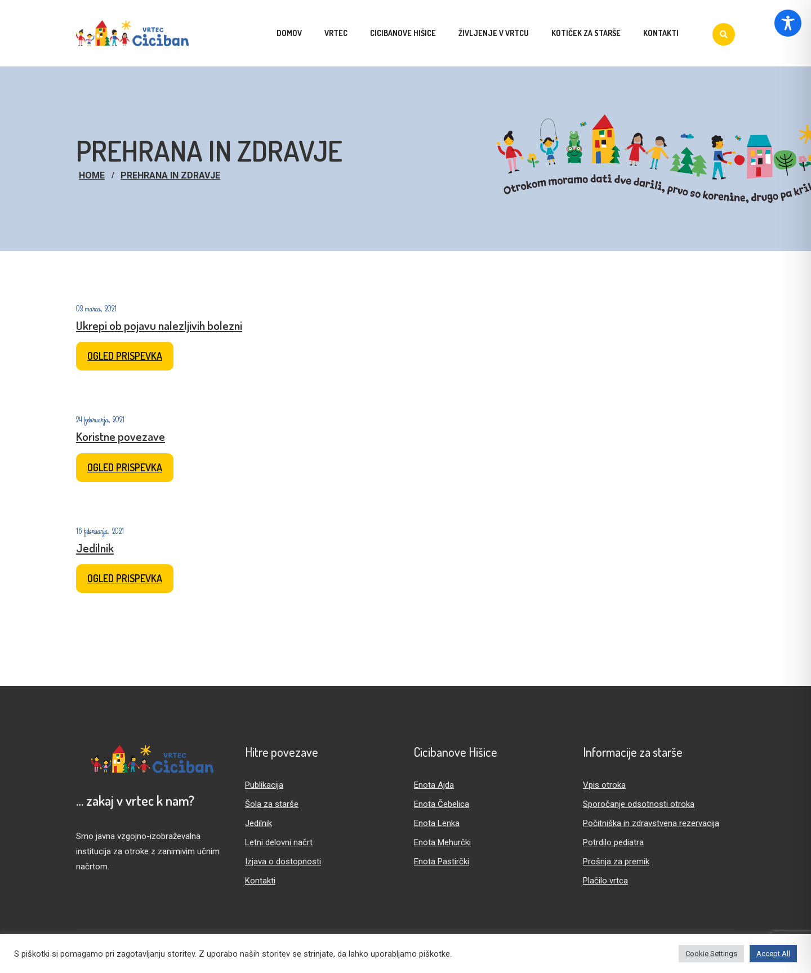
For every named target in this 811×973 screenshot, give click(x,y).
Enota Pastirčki (441, 861)
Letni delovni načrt (279, 842)
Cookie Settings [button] (711, 953)
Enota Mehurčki (442, 842)
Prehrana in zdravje (170, 175)
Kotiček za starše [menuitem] (586, 33)
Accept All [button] (773, 953)
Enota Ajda (434, 785)
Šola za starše (271, 804)
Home (92, 175)
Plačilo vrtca (605, 881)
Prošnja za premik (616, 861)
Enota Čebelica (441, 804)
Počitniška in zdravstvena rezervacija (651, 823)
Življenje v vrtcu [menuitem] (493, 33)
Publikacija (264, 785)
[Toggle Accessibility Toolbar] (788, 23)
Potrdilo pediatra (613, 842)
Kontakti (260, 881)
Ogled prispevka (124, 356)
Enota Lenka (437, 823)
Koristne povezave (120, 436)
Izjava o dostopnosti (283, 861)
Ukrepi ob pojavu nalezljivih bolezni (159, 325)
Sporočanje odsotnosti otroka (638, 804)
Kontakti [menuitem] (661, 33)
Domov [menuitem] (289, 33)
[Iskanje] (723, 34)
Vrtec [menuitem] (335, 33)
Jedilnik (95, 547)
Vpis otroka (604, 785)
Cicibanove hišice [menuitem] (403, 33)
